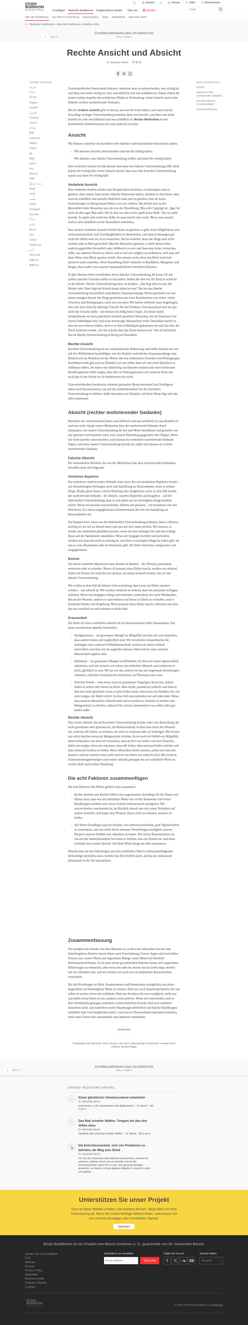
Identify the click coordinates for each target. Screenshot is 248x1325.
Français (34, 117)
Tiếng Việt (34, 254)
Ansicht (200, 87)
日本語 (33, 148)
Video (190, 2)
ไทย (31, 234)
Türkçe (33, 239)
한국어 (33, 163)
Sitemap (30, 1262)
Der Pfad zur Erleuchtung (65, 17)
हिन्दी (31, 133)
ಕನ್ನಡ (31, 158)
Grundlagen (59, 10)
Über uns (132, 10)
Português (34, 209)
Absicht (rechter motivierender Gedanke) (209, 94)
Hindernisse (124, 1029)
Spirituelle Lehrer (137, 17)
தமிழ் (32, 224)
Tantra (105, 17)
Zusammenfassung (206, 109)
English (33, 102)
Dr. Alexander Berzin (118, 62)
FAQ (27, 1257)
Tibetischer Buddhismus (80, 10)
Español (33, 107)
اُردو (31, 250)
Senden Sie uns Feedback (41, 1253)
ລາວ (31, 168)
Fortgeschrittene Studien (109, 10)
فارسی (33, 112)
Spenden (149, 10)
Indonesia (34, 138)
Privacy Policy (33, 1270)
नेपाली (32, 189)
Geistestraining (90, 17)
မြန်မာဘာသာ (35, 183)
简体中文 (34, 260)
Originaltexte (118, 17)
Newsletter (31, 1274)
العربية (32, 87)
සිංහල (32, 219)
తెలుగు (32, 229)
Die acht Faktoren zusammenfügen (205, 102)
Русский (33, 214)
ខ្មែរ (30, 153)
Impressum (217, 1305)
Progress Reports (35, 1282)
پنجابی (32, 199)
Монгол (33, 173)
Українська (35, 244)
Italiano (33, 143)
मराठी (31, 178)
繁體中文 (34, 265)
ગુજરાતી (33, 122)
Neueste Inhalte (34, 1278)
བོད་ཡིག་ (33, 97)
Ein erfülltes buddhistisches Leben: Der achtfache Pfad (124, 32)
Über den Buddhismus (37, 17)
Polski (32, 204)
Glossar (173, 2)
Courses (30, 1286)
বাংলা (32, 92)
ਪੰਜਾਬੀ (32, 193)
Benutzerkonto (210, 2)
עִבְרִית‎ (32, 128)
